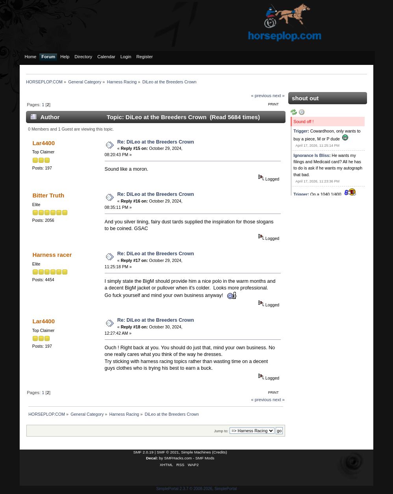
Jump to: (221, 431)
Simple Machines (196, 452)
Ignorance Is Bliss (311, 155)
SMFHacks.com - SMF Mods (189, 458)
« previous (261, 95)
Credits (219, 452)
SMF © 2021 (168, 452)
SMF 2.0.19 (143, 452)
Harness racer (52, 254)
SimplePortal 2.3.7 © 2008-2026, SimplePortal (196, 489)
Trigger (300, 131)
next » (279, 95)
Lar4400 (43, 143)
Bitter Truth (48, 195)
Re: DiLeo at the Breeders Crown (155, 142)
